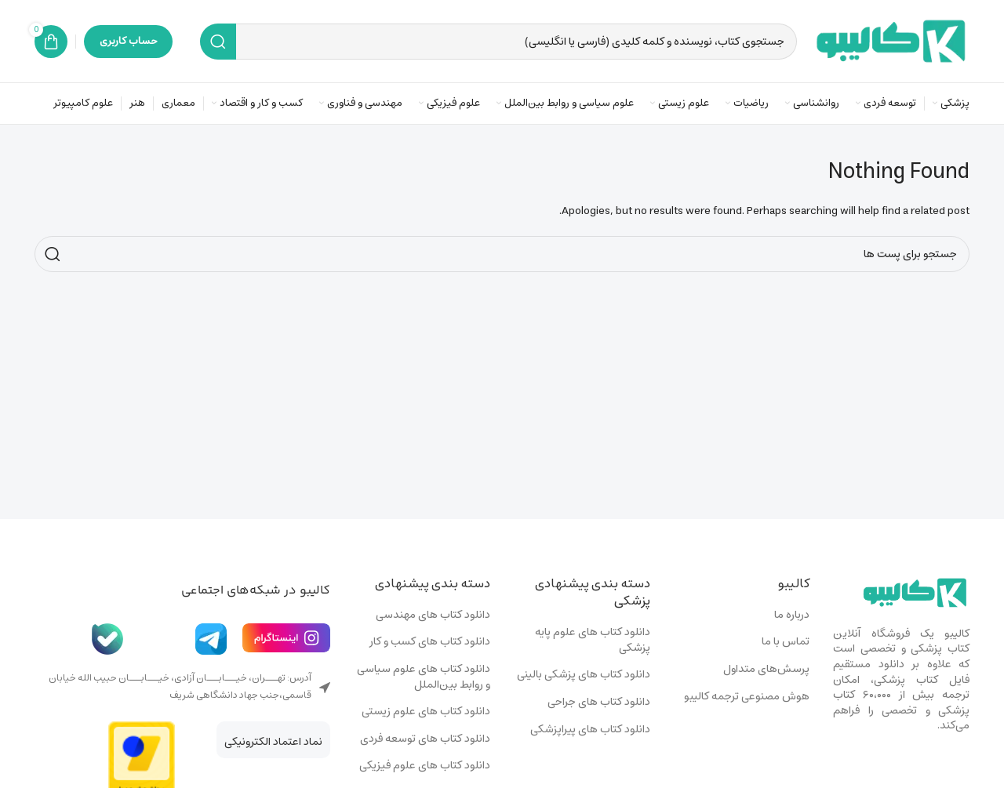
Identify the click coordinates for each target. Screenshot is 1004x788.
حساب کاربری (128, 41)
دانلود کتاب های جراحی (598, 702)
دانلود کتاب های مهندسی (433, 615)
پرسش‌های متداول (766, 669)
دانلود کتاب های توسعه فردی (425, 739)
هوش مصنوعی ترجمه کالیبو (746, 697)
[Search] (498, 42)
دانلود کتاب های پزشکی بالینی (583, 675)
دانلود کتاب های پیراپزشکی (590, 730)
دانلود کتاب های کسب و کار (429, 642)
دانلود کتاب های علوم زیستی (426, 712)
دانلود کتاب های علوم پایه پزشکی (592, 640)
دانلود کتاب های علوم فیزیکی (424, 766)
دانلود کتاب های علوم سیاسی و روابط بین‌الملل (423, 677)
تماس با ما (785, 642)
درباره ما (791, 615)
